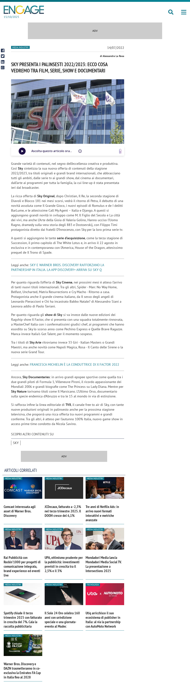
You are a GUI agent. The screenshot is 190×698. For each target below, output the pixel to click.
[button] (183, 12)
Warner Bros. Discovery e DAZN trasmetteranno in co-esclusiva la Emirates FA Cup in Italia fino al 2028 (22, 670)
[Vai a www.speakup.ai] (120, 151)
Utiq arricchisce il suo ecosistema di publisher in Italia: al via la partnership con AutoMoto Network (103, 620)
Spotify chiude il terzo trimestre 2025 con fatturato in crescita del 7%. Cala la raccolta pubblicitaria (23, 620)
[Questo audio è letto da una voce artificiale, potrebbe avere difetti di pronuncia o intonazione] (80, 151)
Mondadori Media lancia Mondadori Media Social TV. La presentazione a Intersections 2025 (103, 564)
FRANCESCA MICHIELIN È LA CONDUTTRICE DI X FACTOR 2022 (74, 364)
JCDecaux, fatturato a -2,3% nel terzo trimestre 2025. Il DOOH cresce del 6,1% (63, 511)
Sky (16, 443)
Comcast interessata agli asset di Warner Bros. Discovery (20, 511)
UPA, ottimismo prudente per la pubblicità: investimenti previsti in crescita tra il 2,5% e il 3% (64, 564)
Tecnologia (93, 584)
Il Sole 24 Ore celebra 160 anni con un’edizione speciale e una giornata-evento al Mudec (62, 620)
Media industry (20, 47)
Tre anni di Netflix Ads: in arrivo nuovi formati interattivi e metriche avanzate (102, 513)
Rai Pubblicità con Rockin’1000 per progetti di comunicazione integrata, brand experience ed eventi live (22, 566)
